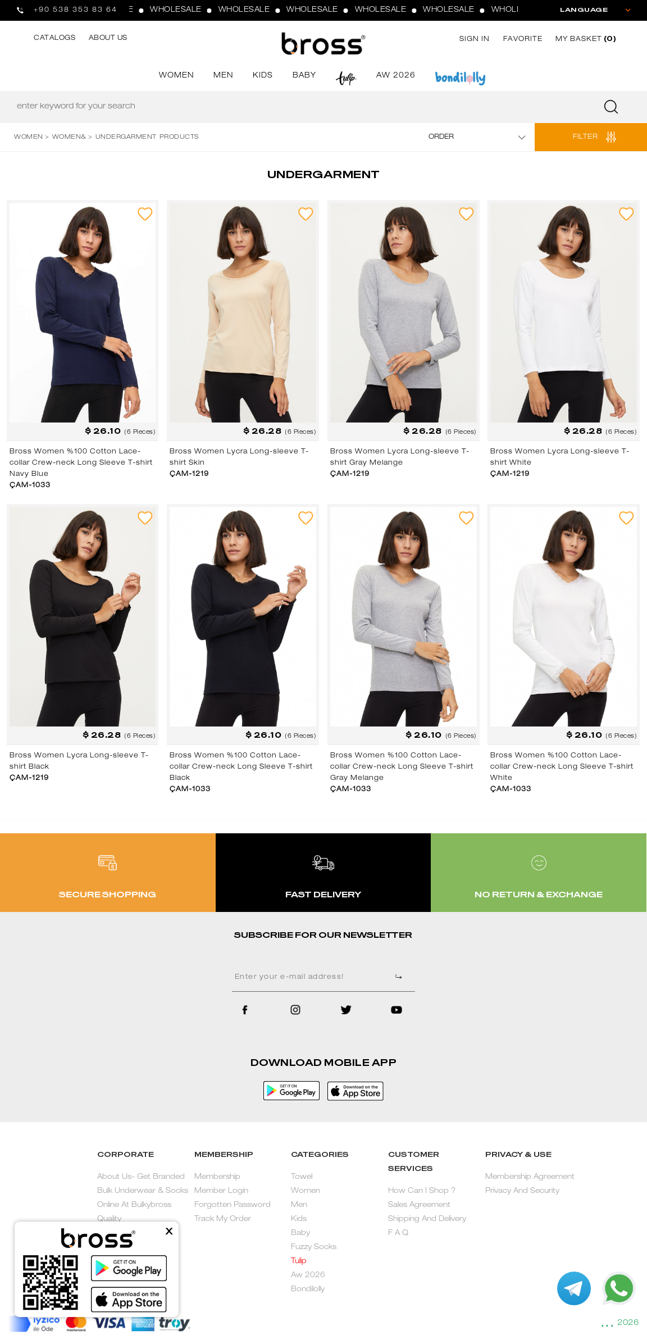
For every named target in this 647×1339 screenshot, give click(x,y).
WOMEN (176, 76)
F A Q (398, 1233)
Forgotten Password (232, 1205)
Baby (300, 1233)
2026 (628, 1323)
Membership (217, 1177)
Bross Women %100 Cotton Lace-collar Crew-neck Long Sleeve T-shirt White (562, 767)
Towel (301, 1177)
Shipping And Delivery (427, 1219)
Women (305, 1191)
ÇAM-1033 (30, 485)
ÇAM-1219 (189, 474)
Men (299, 1205)
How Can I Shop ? (421, 1191)
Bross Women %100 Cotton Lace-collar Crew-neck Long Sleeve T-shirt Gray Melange (401, 767)
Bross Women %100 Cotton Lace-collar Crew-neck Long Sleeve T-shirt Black (241, 767)
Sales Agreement (419, 1205)
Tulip (299, 1261)
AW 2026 (396, 76)
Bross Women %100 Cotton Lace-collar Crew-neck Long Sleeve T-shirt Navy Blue (81, 463)
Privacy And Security (522, 1191)
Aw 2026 (308, 1275)
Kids (299, 1219)
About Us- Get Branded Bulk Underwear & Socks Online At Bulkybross (142, 1191)
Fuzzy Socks (313, 1247)
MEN (223, 76)
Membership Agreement (530, 1177)
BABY (304, 76)
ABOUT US (108, 38)
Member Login (221, 1191)
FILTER (585, 137)
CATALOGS (54, 38)
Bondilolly (308, 1289)
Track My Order (222, 1219)
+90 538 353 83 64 (75, 10)
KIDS (263, 76)
